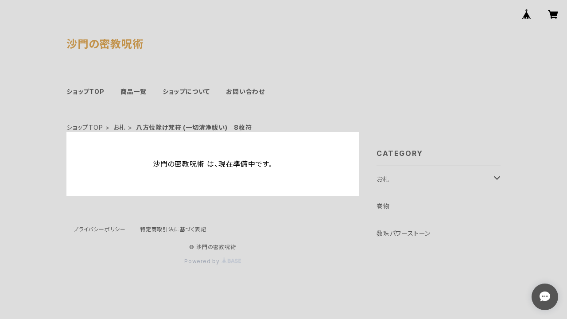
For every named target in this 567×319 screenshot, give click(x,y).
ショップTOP (85, 91)
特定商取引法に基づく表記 (173, 229)
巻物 (383, 206)
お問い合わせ (245, 91)
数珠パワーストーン (404, 233)
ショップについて (186, 91)
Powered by (212, 261)
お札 (119, 127)
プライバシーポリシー (100, 229)
